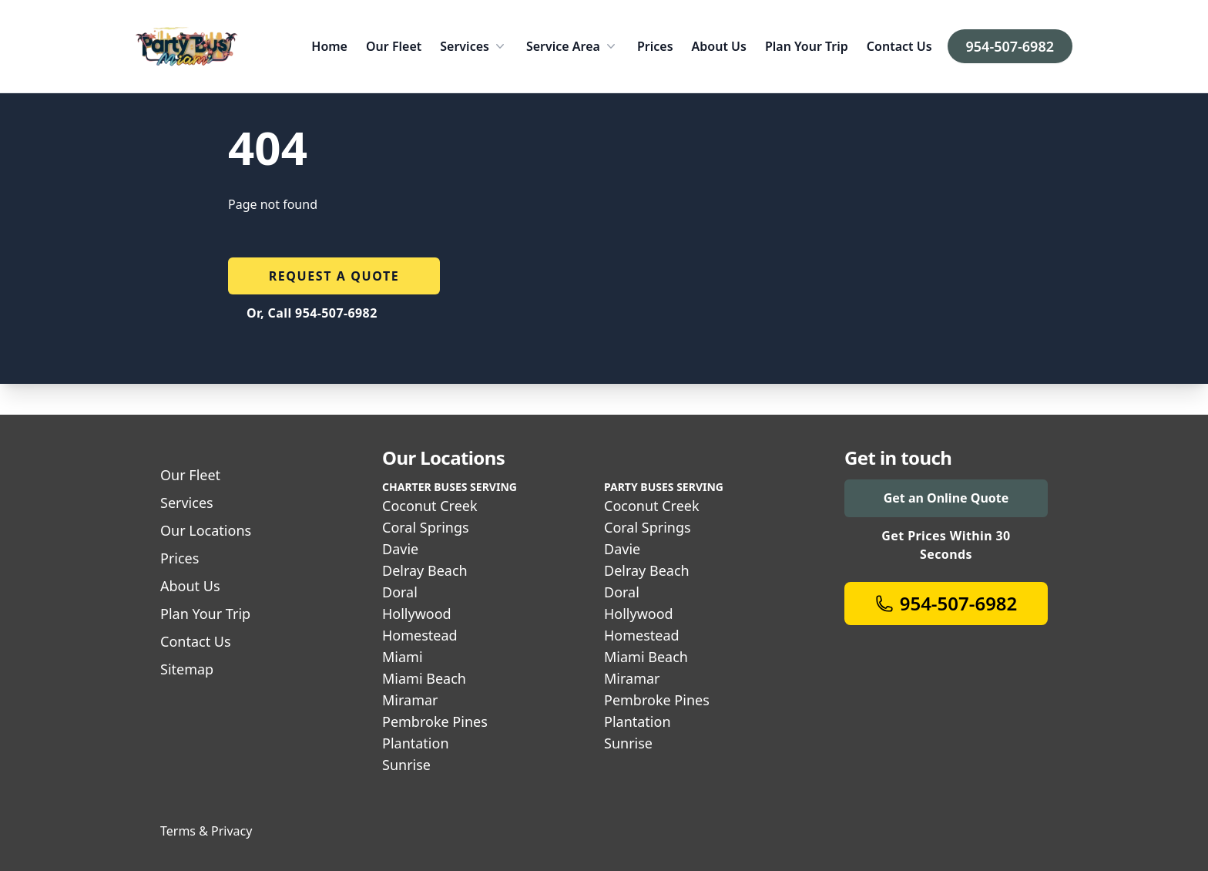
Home (329, 46)
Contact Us (899, 46)
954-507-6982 (1010, 46)
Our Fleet (393, 46)
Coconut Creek (430, 505)
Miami (402, 656)
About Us (719, 46)
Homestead (420, 635)
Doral (400, 592)
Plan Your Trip (806, 46)
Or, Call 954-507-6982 (312, 312)
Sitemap (186, 669)
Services (474, 46)
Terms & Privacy (206, 830)
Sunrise (406, 764)
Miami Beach (424, 678)
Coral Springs (425, 527)
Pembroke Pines (435, 721)
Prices (655, 46)
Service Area (572, 46)
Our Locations (205, 530)
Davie (400, 549)
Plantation (415, 743)
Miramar (410, 700)
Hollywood (416, 613)
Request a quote (334, 275)
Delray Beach (425, 570)
